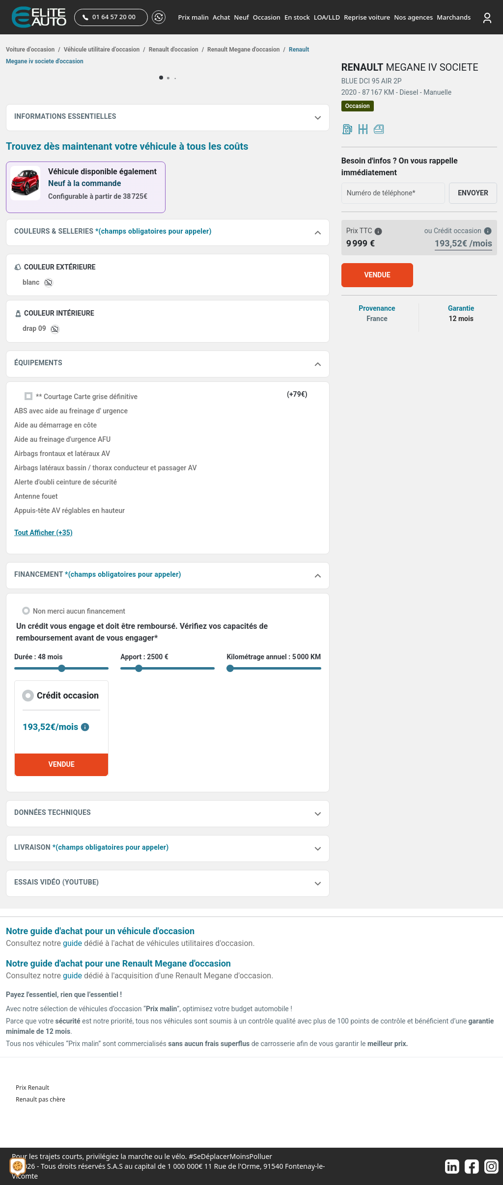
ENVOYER (473, 193)
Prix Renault (32, 1087)
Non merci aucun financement (79, 611)
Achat (221, 17)
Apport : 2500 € (144, 657)
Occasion (266, 17)
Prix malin (193, 17)
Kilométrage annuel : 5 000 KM (273, 657)
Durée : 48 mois (38, 657)
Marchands (454, 17)
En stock (297, 17)
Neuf (241, 17)
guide (72, 943)
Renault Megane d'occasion (245, 49)
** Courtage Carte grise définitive (87, 397)
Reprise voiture (367, 17)
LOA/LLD (327, 17)
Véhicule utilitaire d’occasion (103, 49)
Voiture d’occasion (33, 49)
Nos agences (413, 17)
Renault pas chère (40, 1099)
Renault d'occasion (175, 49)
